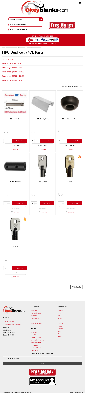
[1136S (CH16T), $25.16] (42, 166)
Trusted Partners (35, 345)
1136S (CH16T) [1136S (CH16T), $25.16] (42, 181)
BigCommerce (79, 392)
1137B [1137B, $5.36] (69, 181)
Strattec (60, 331)
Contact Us (34, 332)
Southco (60, 328)
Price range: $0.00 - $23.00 (12, 63)
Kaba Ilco (60, 310)
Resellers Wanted (36, 348)
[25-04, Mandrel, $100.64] (15, 166)
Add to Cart (19, 141)
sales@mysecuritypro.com (12, 324)
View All (60, 336)
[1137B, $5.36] (69, 166)
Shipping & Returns (36, 337)
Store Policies (34, 335)
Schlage (60, 318)
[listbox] (75, 86)
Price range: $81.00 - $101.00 (13, 80)
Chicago (60, 323)
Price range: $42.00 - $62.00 (13, 72)
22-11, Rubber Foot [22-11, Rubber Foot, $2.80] (69, 119)
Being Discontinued (36, 323)
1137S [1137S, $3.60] (15, 246)
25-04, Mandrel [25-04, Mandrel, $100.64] (15, 181)
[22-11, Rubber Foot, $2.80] (69, 103)
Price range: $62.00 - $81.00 (13, 76)
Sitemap (29, 392)
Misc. (59, 321)
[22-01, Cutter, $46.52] (15, 103)
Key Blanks (34, 310)
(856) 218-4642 (8, 322)
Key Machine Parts (36, 313)
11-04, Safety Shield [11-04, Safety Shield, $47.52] (42, 119)
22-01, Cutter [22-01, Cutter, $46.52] (15, 119)
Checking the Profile (36, 342)
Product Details (15, 145)
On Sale (33, 321)
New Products (35, 318)
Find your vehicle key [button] (26, 24)
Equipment (34, 315)
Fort (59, 334)
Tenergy (60, 326)
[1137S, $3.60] (15, 229)
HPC (59, 313)
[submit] (41, 19)
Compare (15, 149)
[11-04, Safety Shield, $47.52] (42, 103)
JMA (59, 315)
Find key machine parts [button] (26, 29)
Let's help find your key (37, 340)
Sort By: (64, 86)
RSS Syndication (35, 350)
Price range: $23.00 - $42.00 (13, 68)
